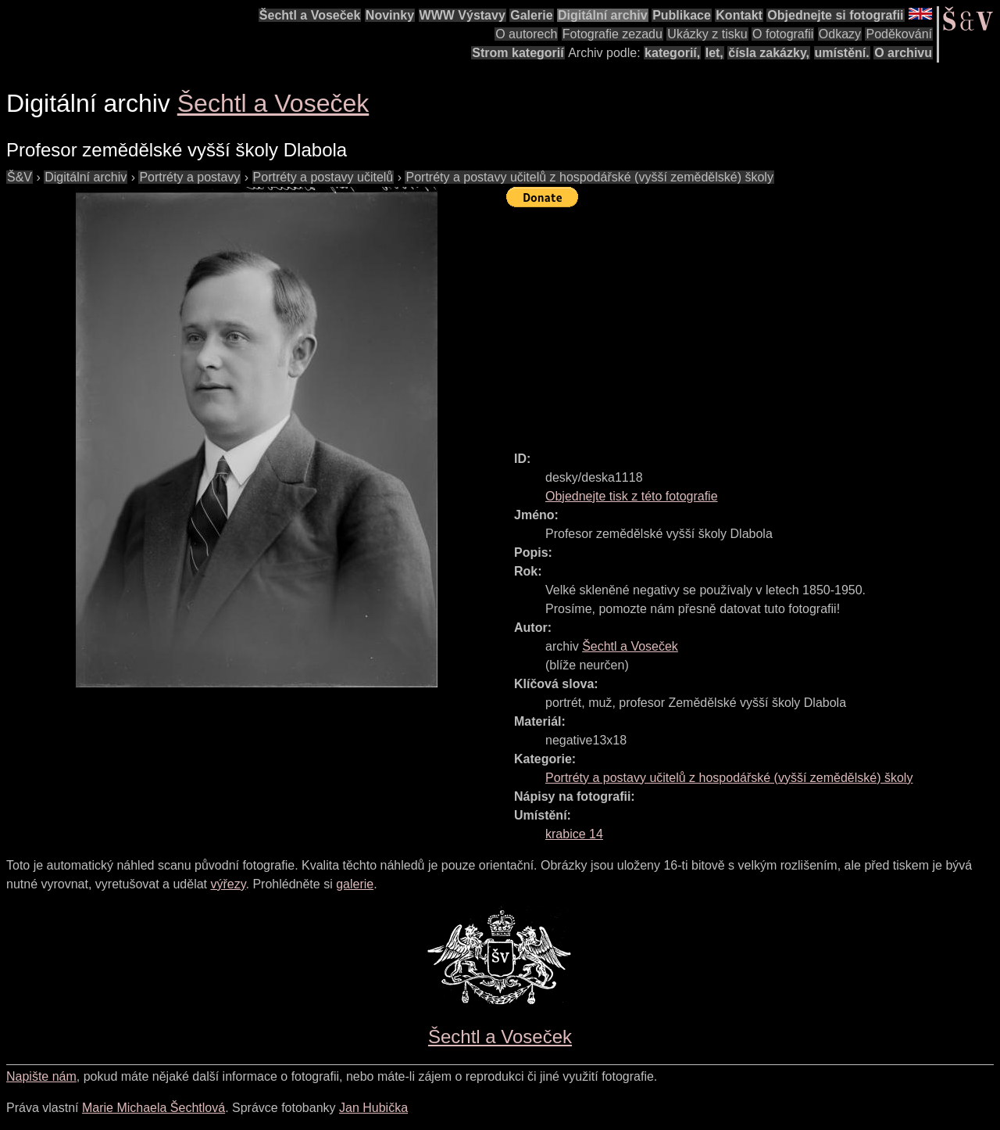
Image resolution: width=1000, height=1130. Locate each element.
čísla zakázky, (768, 52)
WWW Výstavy (462, 15)
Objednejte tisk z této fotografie (631, 496)
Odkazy (840, 34)
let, (714, 52)
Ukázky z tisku (707, 34)
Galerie (531, 15)
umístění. (842, 52)
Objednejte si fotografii (835, 15)
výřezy (227, 884)
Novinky (390, 15)
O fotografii (782, 34)
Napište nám (41, 1076)
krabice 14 (574, 834)
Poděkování (899, 34)
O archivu (903, 52)
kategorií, (672, 52)
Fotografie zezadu (612, 34)
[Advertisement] (753, 322)
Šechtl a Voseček (310, 15)
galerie (354, 884)
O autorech (526, 34)
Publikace (681, 15)
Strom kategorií (517, 52)
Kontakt (739, 15)
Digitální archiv (603, 15)
